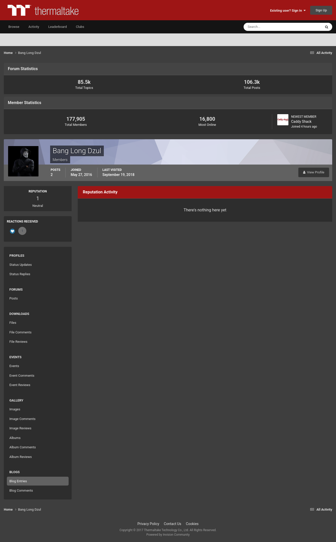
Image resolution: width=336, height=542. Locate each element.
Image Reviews (20, 428)
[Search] (267, 27)
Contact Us (172, 524)
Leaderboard (57, 27)
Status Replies (19, 274)
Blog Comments (21, 490)
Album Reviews (20, 457)
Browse (13, 27)
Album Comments (22, 447)
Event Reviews (19, 385)
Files (12, 323)
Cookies (192, 524)
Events (14, 366)
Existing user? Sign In (288, 10)
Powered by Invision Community (168, 534)
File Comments (20, 332)
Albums (15, 438)
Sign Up (321, 10)
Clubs (80, 27)
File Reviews (18, 342)
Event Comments (21, 375)
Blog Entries (18, 481)
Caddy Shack (301, 121)
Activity (33, 27)
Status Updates (20, 265)
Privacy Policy (148, 524)
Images (14, 409)
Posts (13, 298)
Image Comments (22, 419)
